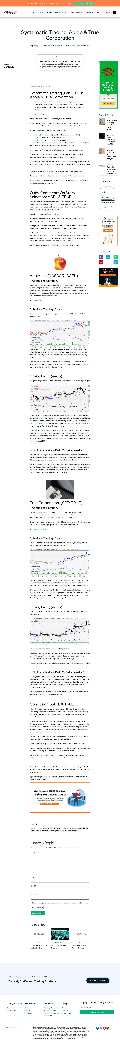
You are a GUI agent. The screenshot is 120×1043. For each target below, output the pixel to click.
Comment (35, 852)
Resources (89, 12)
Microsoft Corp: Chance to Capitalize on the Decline (39, 945)
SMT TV (27, 1010)
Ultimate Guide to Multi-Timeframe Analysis (111, 154)
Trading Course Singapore (57, 12)
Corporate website (41, 529)
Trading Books (12, 1010)
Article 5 (36, 135)
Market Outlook (30, 1008)
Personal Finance (50, 1010)
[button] (107, 187)
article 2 (33, 210)
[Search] (114, 12)
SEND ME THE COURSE (84, 3)
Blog (40, 12)
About (99, 12)
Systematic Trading (83, 46)
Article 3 (36, 140)
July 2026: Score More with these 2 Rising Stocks (60, 945)
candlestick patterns (37, 423)
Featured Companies (51, 1013)
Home (32, 12)
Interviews (28, 1013)
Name (33, 877)
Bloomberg (39, 300)
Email (33, 886)
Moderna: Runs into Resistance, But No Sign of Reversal (79, 945)
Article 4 (36, 138)
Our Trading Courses (14, 1008)
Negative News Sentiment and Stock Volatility (111, 139)
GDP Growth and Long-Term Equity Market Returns (112, 124)
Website (34, 894)
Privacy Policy (67, 1013)
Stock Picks (71, 46)
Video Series (76, 12)
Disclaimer (66, 1010)
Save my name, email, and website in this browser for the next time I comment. (60, 903)
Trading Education (50, 1008)
